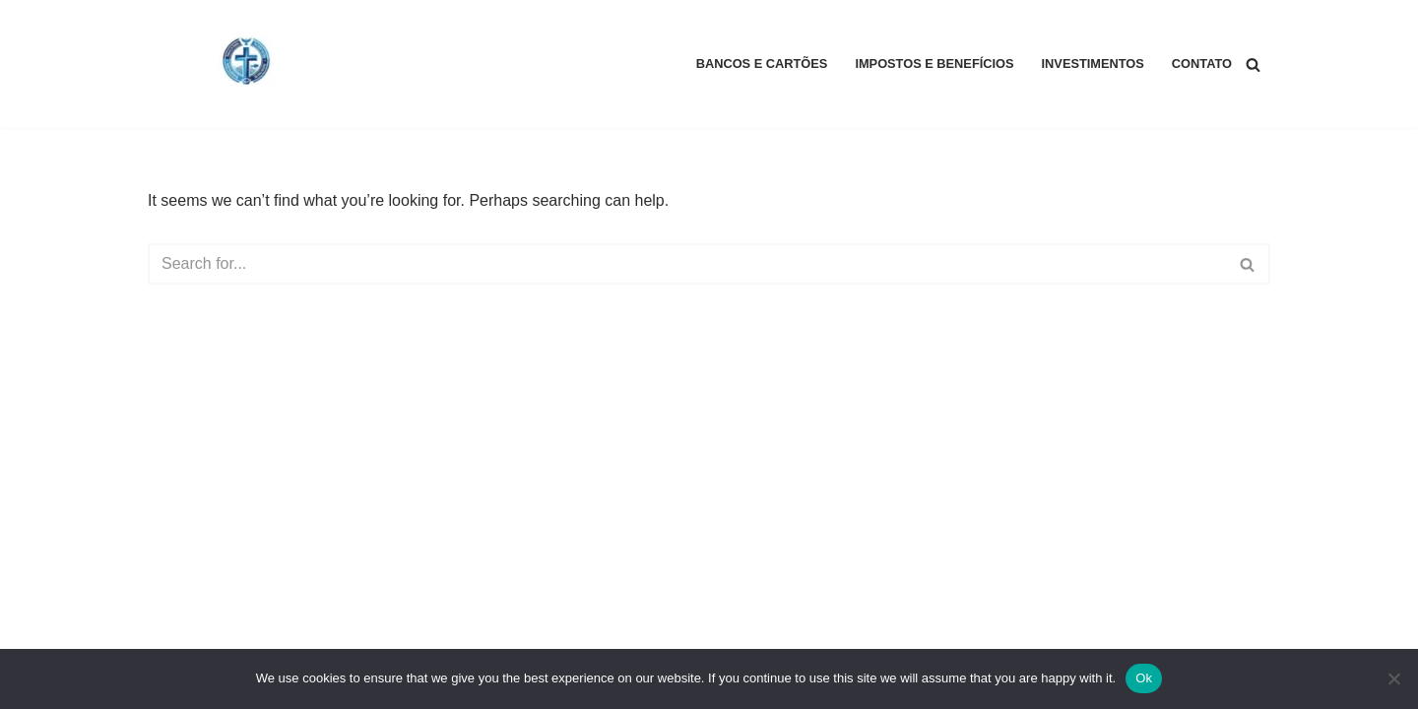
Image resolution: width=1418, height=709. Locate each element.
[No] (1393, 678)
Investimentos (1093, 63)
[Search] (1253, 64)
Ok (1143, 678)
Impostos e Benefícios (934, 63)
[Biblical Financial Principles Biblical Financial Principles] (246, 64)
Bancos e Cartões (762, 63)
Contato (1202, 63)
